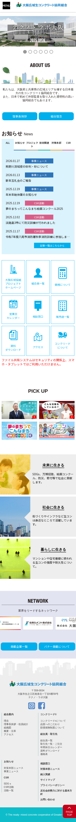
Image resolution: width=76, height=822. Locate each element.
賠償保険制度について (52, 727)
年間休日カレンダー (51, 747)
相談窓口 (45, 763)
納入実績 (45, 774)
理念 (6, 720)
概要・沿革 (10, 731)
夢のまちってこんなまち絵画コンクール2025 (34, 209)
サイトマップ (47, 779)
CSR (68, 142)
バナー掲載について (57, 647)
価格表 (44, 754)
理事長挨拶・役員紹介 (16, 724)
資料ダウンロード (50, 750)
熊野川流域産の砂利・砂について (27, 166)
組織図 (7, 727)
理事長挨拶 (20, 116)
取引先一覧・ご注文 (51, 743)
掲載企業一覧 (19, 647)
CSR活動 (9, 787)
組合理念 (56, 116)
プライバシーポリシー (52, 785)
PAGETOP (69, 811)
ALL (8, 142)
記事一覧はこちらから (52, 245)
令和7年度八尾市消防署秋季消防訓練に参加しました (38, 237)
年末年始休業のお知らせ (21, 195)
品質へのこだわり (50, 724)
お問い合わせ (47, 799)
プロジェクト (32, 144)
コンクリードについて (53, 720)
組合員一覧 (46, 740)
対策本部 (56, 142)
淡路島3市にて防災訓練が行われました (30, 223)
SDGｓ (8, 783)
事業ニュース (11, 771)
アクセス (9, 734)
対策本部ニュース (13, 768)
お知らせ (20, 142)
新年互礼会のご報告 (18, 180)
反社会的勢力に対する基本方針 (56, 792)
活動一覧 (9, 790)
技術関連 (44, 142)
